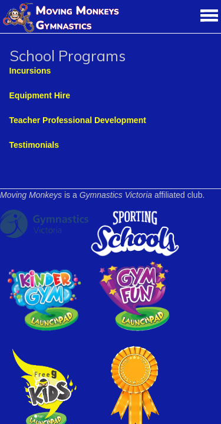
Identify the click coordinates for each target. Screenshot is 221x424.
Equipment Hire (39, 95)
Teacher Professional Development (77, 120)
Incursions (30, 70)
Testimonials (34, 145)
